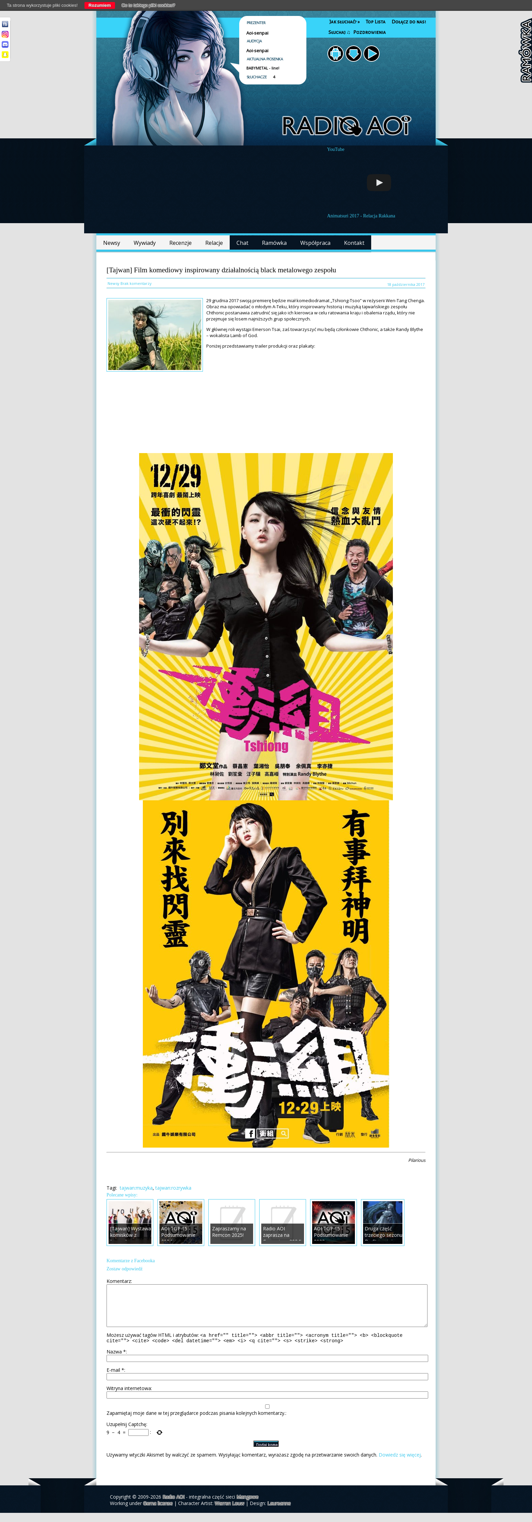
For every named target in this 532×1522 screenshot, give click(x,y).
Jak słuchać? (344, 21)
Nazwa (116, 1361)
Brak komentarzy (136, 283)
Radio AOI (174, 1506)
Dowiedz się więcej (400, 1464)
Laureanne (279, 1512)
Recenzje (180, 243)
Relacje (214, 243)
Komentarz (119, 1281)
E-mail (115, 1379)
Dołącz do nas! (409, 21)
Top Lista (375, 21)
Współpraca (315, 243)
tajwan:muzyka (136, 1188)
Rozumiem (100, 5)
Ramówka (274, 243)
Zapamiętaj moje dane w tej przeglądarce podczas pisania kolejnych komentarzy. (196, 1422)
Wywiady (145, 243)
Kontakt (354, 243)
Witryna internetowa (129, 1397)
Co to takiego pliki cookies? (148, 5)
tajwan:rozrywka (173, 1188)
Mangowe (247, 1506)
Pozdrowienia (369, 32)
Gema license (158, 1512)
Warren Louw (229, 1512)
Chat (242, 243)
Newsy (111, 243)
